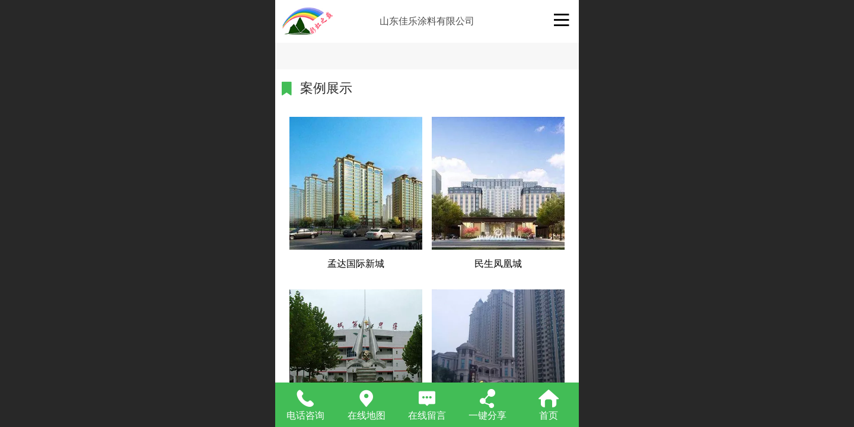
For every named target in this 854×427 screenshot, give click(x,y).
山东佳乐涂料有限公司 (427, 21)
